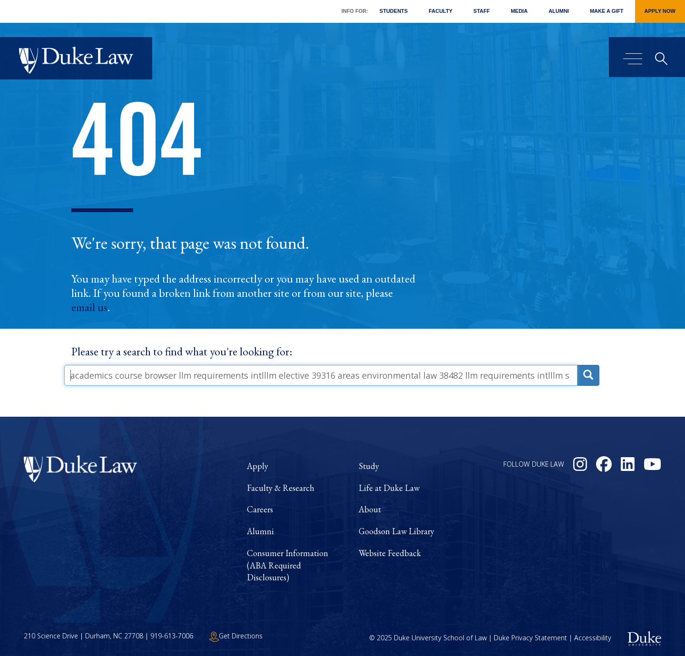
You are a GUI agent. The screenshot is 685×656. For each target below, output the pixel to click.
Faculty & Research (280, 487)
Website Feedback (390, 553)
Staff (481, 11)
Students (394, 11)
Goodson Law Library (396, 531)
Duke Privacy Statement (530, 637)
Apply (257, 465)
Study (369, 465)
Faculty (440, 11)
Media (519, 11)
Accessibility (592, 637)
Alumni (558, 11)
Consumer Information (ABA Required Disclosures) (287, 565)
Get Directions (236, 635)
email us (89, 307)
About (370, 509)
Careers (260, 509)
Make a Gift (607, 11)
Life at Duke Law (389, 487)
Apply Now (660, 11)
